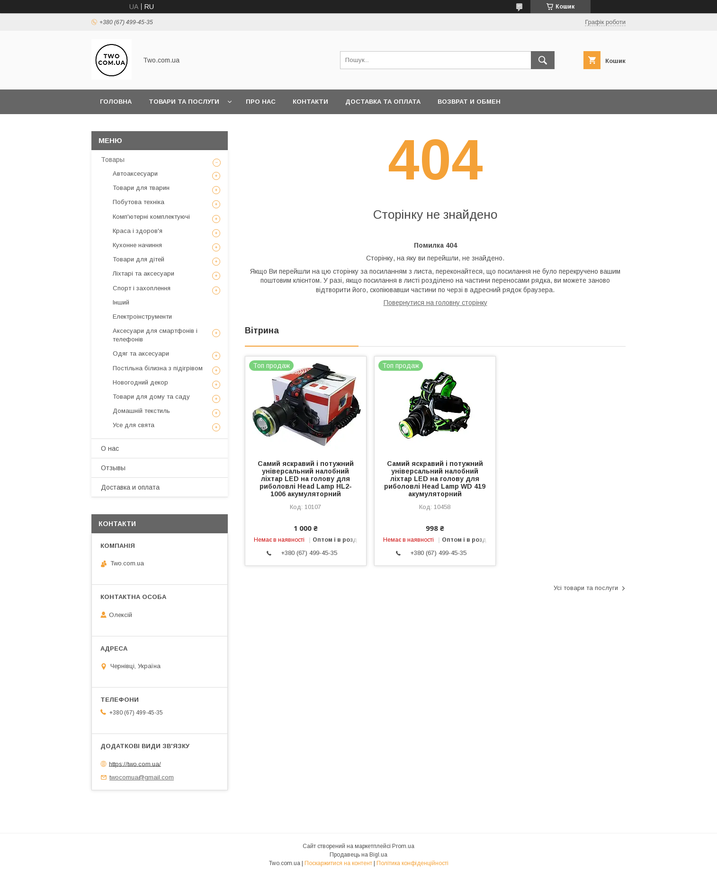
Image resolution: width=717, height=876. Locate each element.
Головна (116, 101)
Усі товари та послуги (586, 587)
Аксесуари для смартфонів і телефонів (155, 335)
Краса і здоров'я (137, 230)
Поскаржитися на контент (338, 863)
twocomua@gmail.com (141, 777)
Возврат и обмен (469, 101)
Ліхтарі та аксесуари (143, 273)
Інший (121, 302)
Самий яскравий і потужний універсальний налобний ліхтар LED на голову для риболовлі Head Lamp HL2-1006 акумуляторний (306, 479)
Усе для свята (133, 425)
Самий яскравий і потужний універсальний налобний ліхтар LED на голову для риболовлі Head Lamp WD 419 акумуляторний (434, 479)
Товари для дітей (138, 259)
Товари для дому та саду (151, 396)
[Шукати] (543, 60)
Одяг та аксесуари (141, 353)
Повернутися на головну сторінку (435, 302)
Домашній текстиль (141, 410)
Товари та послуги (184, 101)
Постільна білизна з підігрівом (158, 368)
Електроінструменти (142, 316)
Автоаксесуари (135, 173)
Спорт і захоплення (141, 288)
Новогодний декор (140, 382)
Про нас (261, 101)
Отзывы (113, 468)
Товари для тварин (141, 187)
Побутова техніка (138, 202)
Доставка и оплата (130, 487)
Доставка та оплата (383, 101)
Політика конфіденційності (412, 863)
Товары (113, 159)
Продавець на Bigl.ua (358, 854)
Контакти (310, 101)
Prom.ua (403, 846)
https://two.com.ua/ (135, 763)
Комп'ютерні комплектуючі (151, 216)
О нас (110, 448)
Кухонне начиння (137, 245)
